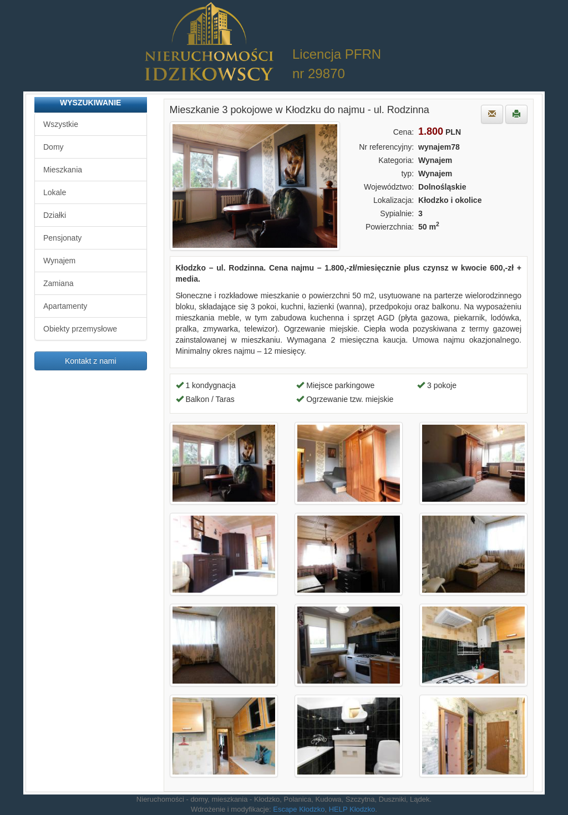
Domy (53, 146)
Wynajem (59, 260)
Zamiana (58, 283)
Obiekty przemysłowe (80, 328)
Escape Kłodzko (298, 809)
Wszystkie (60, 124)
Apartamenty (65, 306)
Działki (54, 215)
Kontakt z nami (90, 360)
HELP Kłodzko (352, 809)
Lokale (54, 192)
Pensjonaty (62, 237)
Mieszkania (62, 169)
